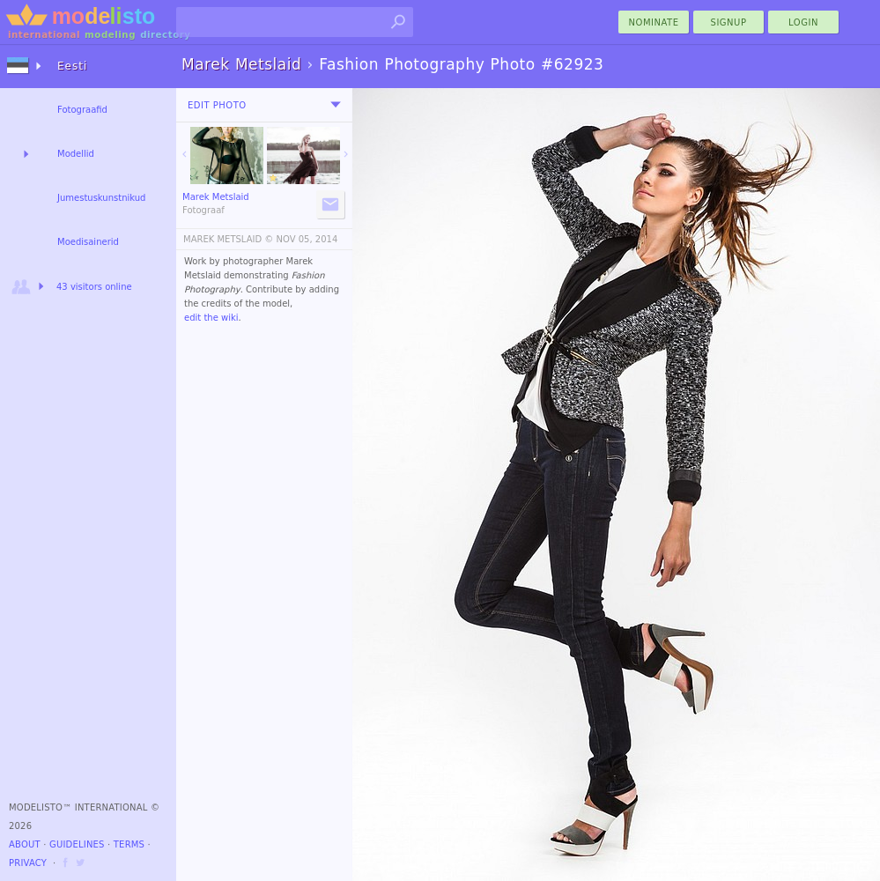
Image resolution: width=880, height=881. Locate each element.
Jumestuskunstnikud (101, 198)
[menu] (336, 105)
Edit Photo (217, 105)
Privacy (28, 863)
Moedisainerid (88, 242)
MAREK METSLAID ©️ (228, 239)
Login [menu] (803, 22)
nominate (654, 22)
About (25, 844)
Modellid (75, 154)
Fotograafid (82, 110)
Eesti (72, 66)
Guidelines (77, 844)
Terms (129, 844)
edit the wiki (211, 317)
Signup (729, 22)
